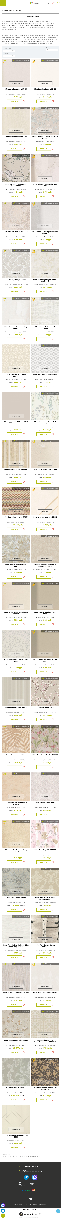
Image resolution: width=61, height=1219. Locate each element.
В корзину (14, 101)
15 (28, 1157)
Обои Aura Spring (45, 707)
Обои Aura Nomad (15, 755)
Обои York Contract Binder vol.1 (16, 1136)
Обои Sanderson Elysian (16, 1040)
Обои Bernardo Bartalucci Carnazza (45, 898)
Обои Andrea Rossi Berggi (16, 280)
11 (20, 1157)
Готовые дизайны (30, 1205)
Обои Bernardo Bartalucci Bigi (15, 327)
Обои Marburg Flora (45, 802)
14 (26, 1157)
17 (33, 1157)
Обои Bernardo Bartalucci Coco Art (45, 280)
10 (18, 1157)
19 (37, 1157)
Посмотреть (16, 83)
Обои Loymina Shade (16, 136)
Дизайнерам (43, 1205)
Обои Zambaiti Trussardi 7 (45, 327)
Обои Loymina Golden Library (16, 850)
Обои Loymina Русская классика (45, 137)
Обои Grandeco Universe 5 (45, 422)
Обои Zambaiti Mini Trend (16, 375)
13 (24, 1157)
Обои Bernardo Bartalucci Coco (16, 613)
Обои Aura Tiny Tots (45, 850)
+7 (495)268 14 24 (3, 1216)
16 (31, 1157)
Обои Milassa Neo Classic (45, 185)
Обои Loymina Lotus (16, 89)
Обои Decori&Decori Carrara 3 (16, 565)
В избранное (24, 101)
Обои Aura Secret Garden (45, 755)
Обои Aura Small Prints (45, 374)
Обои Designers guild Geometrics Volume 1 (45, 1041)
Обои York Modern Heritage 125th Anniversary (16, 946)
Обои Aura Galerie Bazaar (45, 946)
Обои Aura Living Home (45, 992)
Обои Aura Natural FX (16, 707)
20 (39, 1157)
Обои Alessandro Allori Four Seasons (45, 565)
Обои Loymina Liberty (45, 517)
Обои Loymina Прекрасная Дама (15, 185)
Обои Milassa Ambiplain (45, 613)
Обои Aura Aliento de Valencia (45, 1088)
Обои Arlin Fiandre (16, 897)
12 (22, 1157)
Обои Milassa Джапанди (16, 992)
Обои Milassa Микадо (16, 232)
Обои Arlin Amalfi (16, 1088)
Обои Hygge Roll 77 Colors (16, 422)
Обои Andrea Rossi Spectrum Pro (45, 232)
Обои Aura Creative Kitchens (16, 803)
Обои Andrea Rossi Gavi (16, 469)
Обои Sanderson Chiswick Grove (16, 660)
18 (35, 1157)
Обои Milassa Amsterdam (45, 660)
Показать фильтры (30, 16)
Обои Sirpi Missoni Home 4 (15, 517)
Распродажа (17, 1205)
